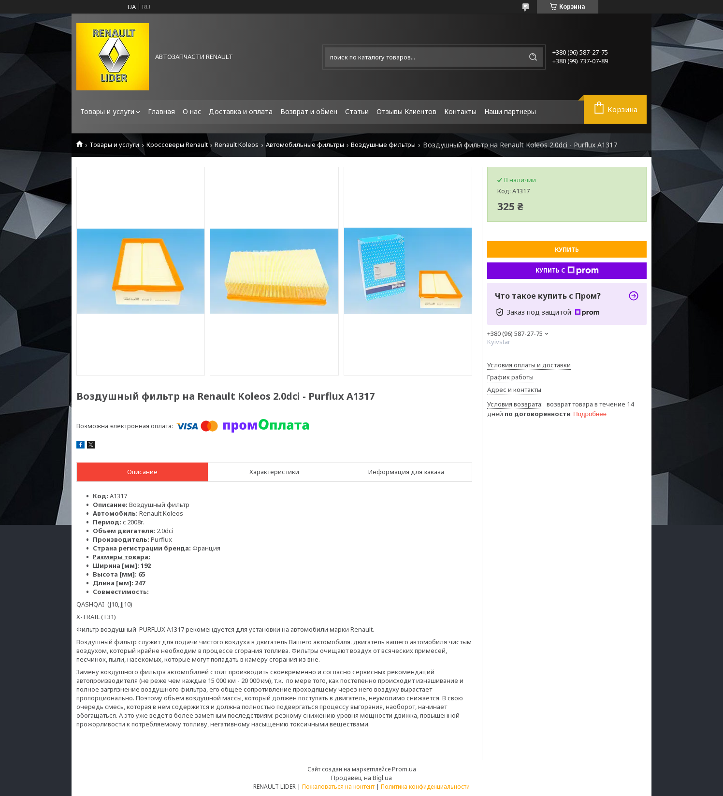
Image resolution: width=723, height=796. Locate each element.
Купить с (567, 270)
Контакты (460, 111)
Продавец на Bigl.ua (361, 777)
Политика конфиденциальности (425, 786)
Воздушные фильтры (383, 145)
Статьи (357, 111)
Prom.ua (404, 769)
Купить (567, 250)
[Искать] (533, 57)
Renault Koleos (237, 145)
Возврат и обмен (308, 111)
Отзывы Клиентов (406, 111)
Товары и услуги (107, 111)
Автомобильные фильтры (305, 145)
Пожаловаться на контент (338, 786)
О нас (192, 111)
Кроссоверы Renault (177, 145)
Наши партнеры (510, 111)
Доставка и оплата (241, 111)
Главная (161, 111)
